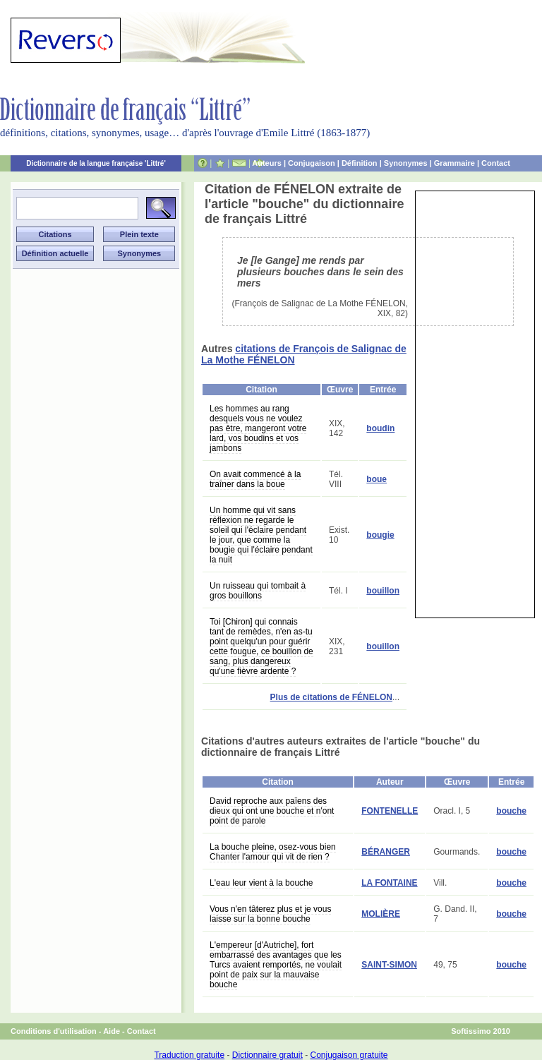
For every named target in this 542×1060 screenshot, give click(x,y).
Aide (111, 1031)
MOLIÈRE (380, 914)
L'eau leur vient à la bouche (261, 883)
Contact (495, 163)
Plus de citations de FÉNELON (331, 697)
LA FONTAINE (389, 883)
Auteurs (267, 163)
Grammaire (454, 163)
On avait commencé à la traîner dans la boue (255, 479)
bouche (511, 811)
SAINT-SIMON (389, 965)
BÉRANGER (385, 852)
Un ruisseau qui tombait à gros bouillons (258, 591)
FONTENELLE (389, 811)
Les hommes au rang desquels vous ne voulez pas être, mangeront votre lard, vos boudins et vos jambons (258, 428)
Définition (360, 163)
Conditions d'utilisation (54, 1031)
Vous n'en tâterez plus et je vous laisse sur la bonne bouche (270, 914)
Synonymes (406, 163)
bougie (380, 535)
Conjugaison (311, 163)
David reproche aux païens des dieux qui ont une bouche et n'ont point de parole (272, 811)
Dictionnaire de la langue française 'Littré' (96, 163)
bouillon (382, 591)
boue (376, 479)
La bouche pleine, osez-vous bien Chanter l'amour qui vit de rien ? (273, 852)
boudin (380, 428)
